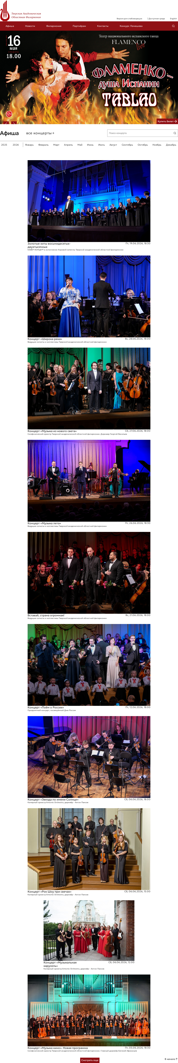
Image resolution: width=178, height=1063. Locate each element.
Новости (30, 26)
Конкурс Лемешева (131, 26)
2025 (4, 144)
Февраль (43, 144)
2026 (16, 144)
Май (79, 144)
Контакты (102, 26)
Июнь (90, 144)
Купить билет (167, 121)
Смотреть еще (89, 1060)
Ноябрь (156, 144)
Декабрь (171, 144)
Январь (29, 144)
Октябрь (143, 144)
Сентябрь (127, 144)
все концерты (40, 133)
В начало (171, 1059)
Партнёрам (79, 26)
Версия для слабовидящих (129, 18)
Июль (101, 144)
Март (56, 144)
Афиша (10, 26)
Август (113, 144)
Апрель (68, 144)
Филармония (54, 26)
